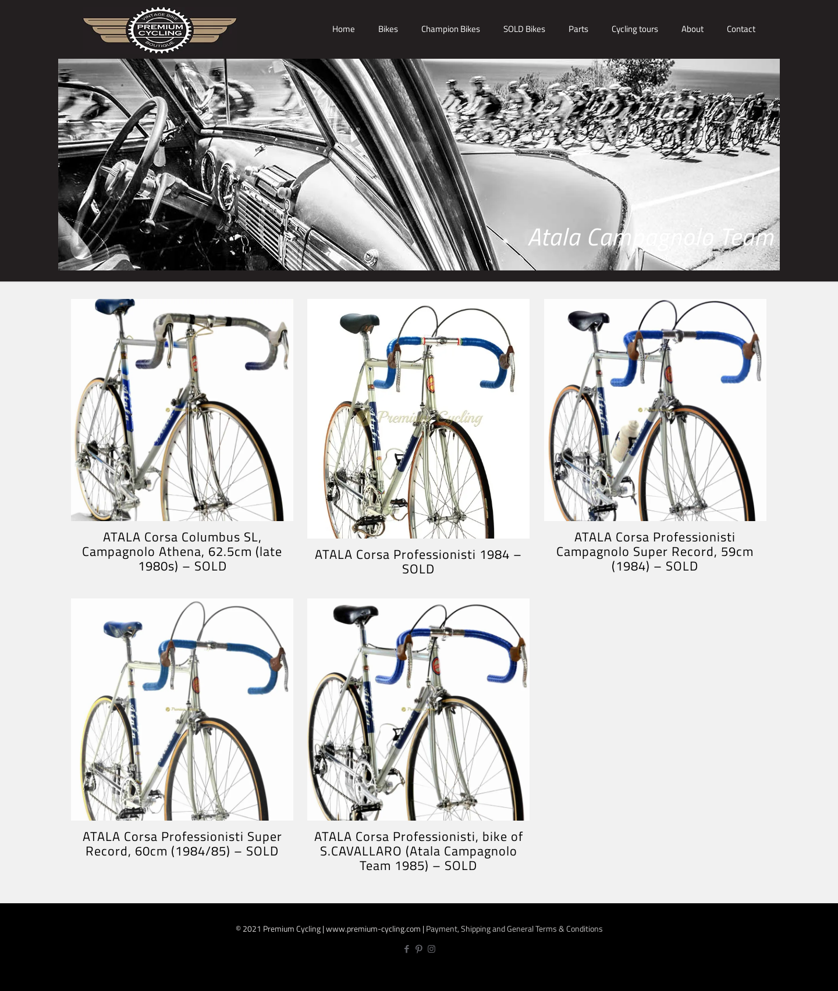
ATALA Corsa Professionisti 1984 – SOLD (418, 561)
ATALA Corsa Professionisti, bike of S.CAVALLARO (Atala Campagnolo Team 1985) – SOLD (418, 850)
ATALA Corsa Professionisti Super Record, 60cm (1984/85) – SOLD (182, 843)
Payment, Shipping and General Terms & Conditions (514, 928)
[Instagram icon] (431, 949)
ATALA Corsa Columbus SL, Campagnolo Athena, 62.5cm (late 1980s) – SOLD (182, 551)
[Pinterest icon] (419, 949)
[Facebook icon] (407, 949)
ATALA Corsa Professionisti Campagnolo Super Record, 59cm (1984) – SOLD (655, 551)
